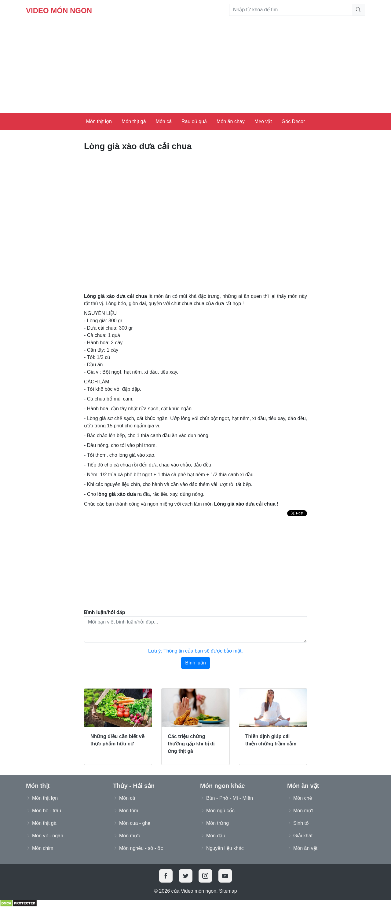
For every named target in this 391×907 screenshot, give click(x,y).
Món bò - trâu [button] (46, 810)
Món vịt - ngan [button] (47, 835)
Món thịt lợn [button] (45, 798)
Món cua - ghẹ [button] (134, 823)
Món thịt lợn (99, 121)
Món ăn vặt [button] (305, 848)
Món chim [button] (42, 848)
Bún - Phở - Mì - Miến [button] (229, 798)
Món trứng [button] (217, 823)
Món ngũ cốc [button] (220, 810)
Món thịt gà (134, 121)
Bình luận (195, 662)
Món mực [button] (129, 835)
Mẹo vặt (263, 121)
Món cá (164, 121)
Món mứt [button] (303, 810)
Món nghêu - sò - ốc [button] (141, 848)
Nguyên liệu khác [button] (225, 848)
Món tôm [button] (128, 810)
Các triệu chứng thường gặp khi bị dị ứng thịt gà (191, 744)
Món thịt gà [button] (44, 823)
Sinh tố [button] (301, 823)
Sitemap (228, 891)
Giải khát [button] (302, 835)
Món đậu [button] (215, 835)
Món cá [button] (127, 798)
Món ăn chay (231, 121)
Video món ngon (59, 10)
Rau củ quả (194, 121)
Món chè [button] (302, 798)
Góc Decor (293, 121)
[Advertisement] (195, 67)
